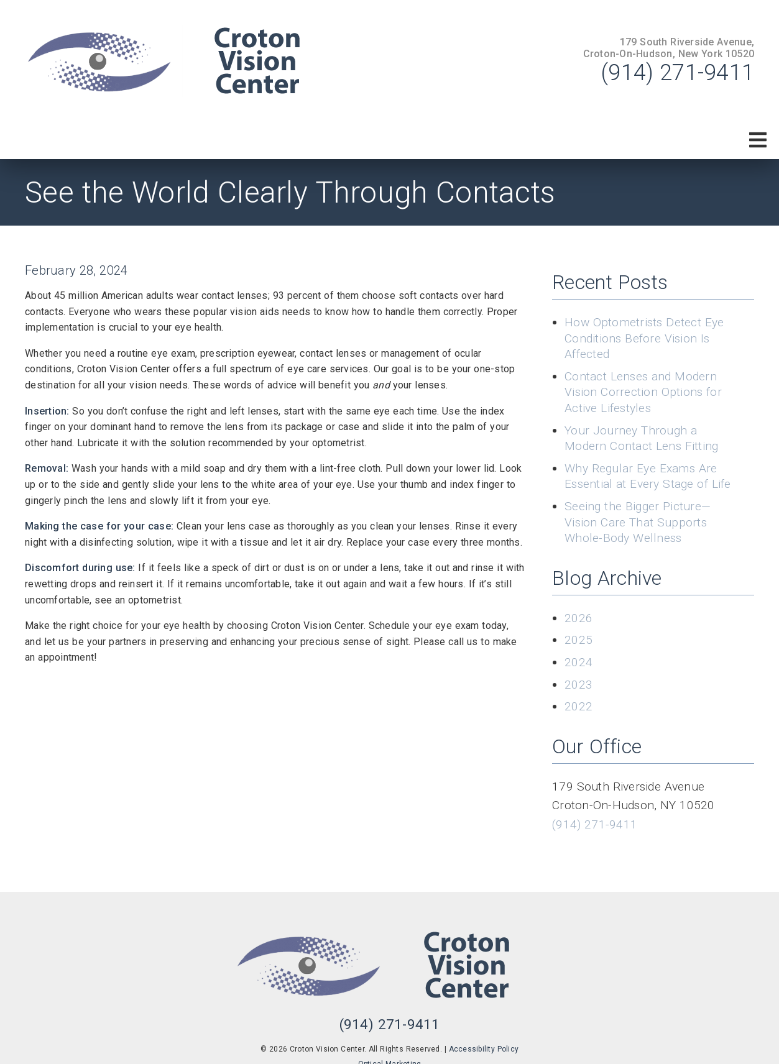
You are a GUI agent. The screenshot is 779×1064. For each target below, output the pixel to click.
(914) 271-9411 (677, 73)
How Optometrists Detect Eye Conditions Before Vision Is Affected (644, 338)
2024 (578, 662)
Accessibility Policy (484, 1049)
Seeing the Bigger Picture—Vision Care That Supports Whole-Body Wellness (638, 522)
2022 (578, 706)
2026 (578, 618)
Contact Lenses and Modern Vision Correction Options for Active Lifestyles (643, 392)
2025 (578, 640)
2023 (578, 684)
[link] (180, 61)
